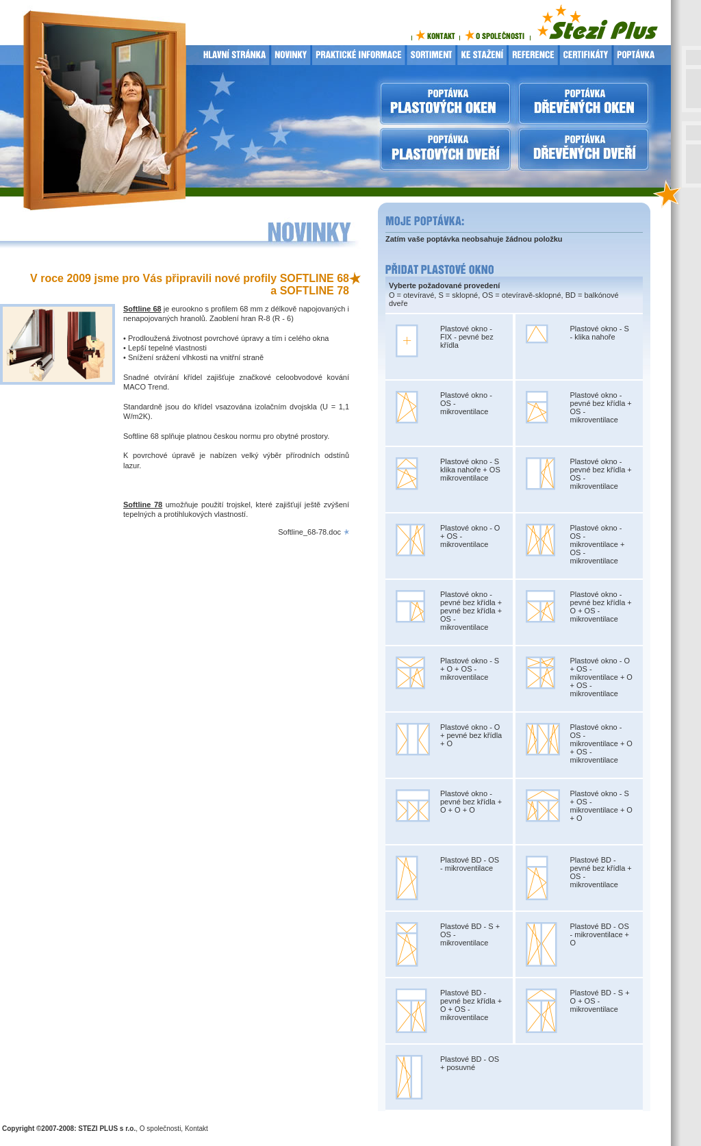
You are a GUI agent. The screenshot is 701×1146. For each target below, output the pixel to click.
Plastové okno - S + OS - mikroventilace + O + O (601, 805)
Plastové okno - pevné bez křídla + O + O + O (471, 801)
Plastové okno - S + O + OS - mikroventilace (469, 669)
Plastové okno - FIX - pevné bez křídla (467, 336)
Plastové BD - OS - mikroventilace (469, 864)
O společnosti (160, 1128)
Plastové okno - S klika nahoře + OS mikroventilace (470, 469)
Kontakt (196, 1128)
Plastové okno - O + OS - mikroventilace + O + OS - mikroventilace (601, 677)
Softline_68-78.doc (309, 532)
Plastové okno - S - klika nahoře (599, 332)
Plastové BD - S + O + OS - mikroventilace (600, 1001)
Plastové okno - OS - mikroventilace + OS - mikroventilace (597, 544)
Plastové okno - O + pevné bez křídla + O (471, 735)
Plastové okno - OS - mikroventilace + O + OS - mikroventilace (601, 743)
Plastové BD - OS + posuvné (469, 1063)
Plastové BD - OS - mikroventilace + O (600, 934)
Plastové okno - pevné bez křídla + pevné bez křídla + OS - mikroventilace (471, 610)
